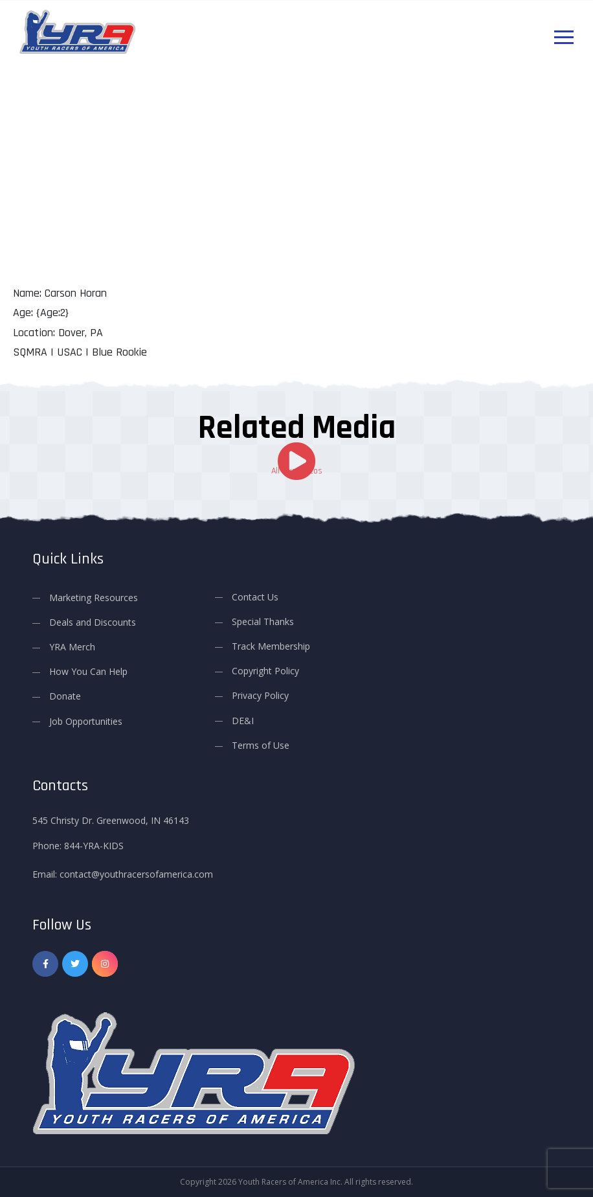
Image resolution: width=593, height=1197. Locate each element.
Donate (65, 696)
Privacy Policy (260, 695)
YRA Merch (72, 647)
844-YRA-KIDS (94, 845)
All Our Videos (296, 471)
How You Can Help (88, 671)
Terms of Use (260, 744)
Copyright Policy (265, 671)
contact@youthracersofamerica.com (136, 873)
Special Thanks (263, 621)
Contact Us (255, 596)
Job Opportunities (85, 720)
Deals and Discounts (92, 621)
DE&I (243, 720)
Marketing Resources (93, 597)
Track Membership (271, 646)
